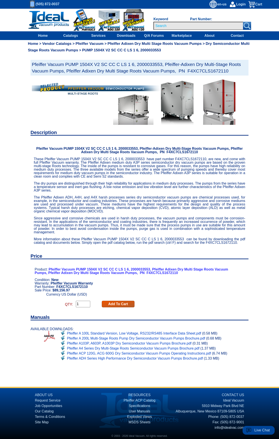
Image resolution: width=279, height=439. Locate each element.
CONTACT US (233, 395)
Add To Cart (118, 304)
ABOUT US (44, 395)
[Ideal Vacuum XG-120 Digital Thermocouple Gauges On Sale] (129, 20)
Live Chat (262, 430)
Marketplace (182, 35)
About (209, 35)
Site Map (42, 422)
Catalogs (70, 35)
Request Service (47, 400)
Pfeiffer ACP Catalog (139, 400)
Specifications (139, 406)
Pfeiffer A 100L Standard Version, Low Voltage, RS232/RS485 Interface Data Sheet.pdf (134, 333)
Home (43, 35)
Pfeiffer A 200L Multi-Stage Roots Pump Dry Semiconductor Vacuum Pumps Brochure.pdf (136, 338)
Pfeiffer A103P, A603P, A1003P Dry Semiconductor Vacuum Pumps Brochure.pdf (129, 343)
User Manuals (139, 411)
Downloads (126, 35)
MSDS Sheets (139, 422)
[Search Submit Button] (247, 26)
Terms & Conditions (50, 417)
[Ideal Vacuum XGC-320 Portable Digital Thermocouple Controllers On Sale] (107, 20)
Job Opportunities (48, 406)
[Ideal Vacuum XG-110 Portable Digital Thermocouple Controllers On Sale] (81, 20)
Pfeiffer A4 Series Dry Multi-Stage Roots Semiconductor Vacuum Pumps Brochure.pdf (133, 348)
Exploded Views (139, 417)
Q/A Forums (154, 35)
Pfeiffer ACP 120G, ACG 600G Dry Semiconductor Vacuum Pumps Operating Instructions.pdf (139, 353)
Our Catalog (44, 411)
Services (98, 35)
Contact (237, 35)
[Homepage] (48, 20)
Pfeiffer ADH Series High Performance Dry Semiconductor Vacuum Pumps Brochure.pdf (135, 358)
